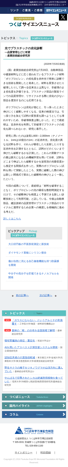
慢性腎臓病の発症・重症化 (20, 340)
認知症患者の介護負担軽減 (20, 357)
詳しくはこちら (12, 218)
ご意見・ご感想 (32, 10)
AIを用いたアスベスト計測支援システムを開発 (31, 347)
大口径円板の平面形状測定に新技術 (28, 244)
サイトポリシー (23, 452)
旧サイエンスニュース (56, 10)
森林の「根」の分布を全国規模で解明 (33, 330)
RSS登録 (45, 452)
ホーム (4, 10)
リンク (14, 10)
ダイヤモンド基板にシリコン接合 (27, 252)
